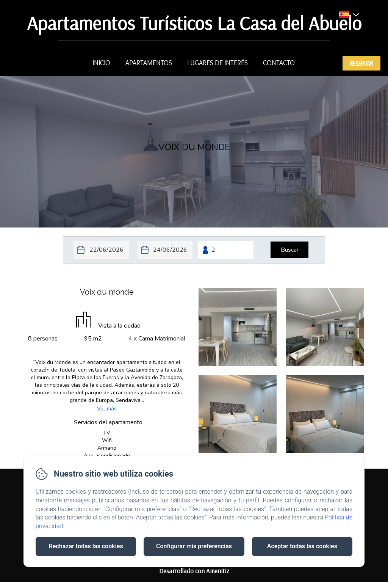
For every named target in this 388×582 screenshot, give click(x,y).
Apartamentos (148, 63)
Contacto (279, 63)
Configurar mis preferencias (194, 546)
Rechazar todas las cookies (86, 546)
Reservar (361, 63)
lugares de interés (217, 63)
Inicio (101, 63)
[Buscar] (289, 250)
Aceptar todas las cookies (302, 546)
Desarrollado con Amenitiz (194, 571)
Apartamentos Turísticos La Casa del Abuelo (194, 23)
